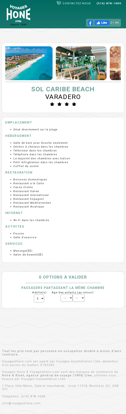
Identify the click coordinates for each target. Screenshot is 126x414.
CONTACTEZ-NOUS (74, 3)
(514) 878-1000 (109, 3)
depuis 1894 (18, 15)
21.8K (103, 22)
